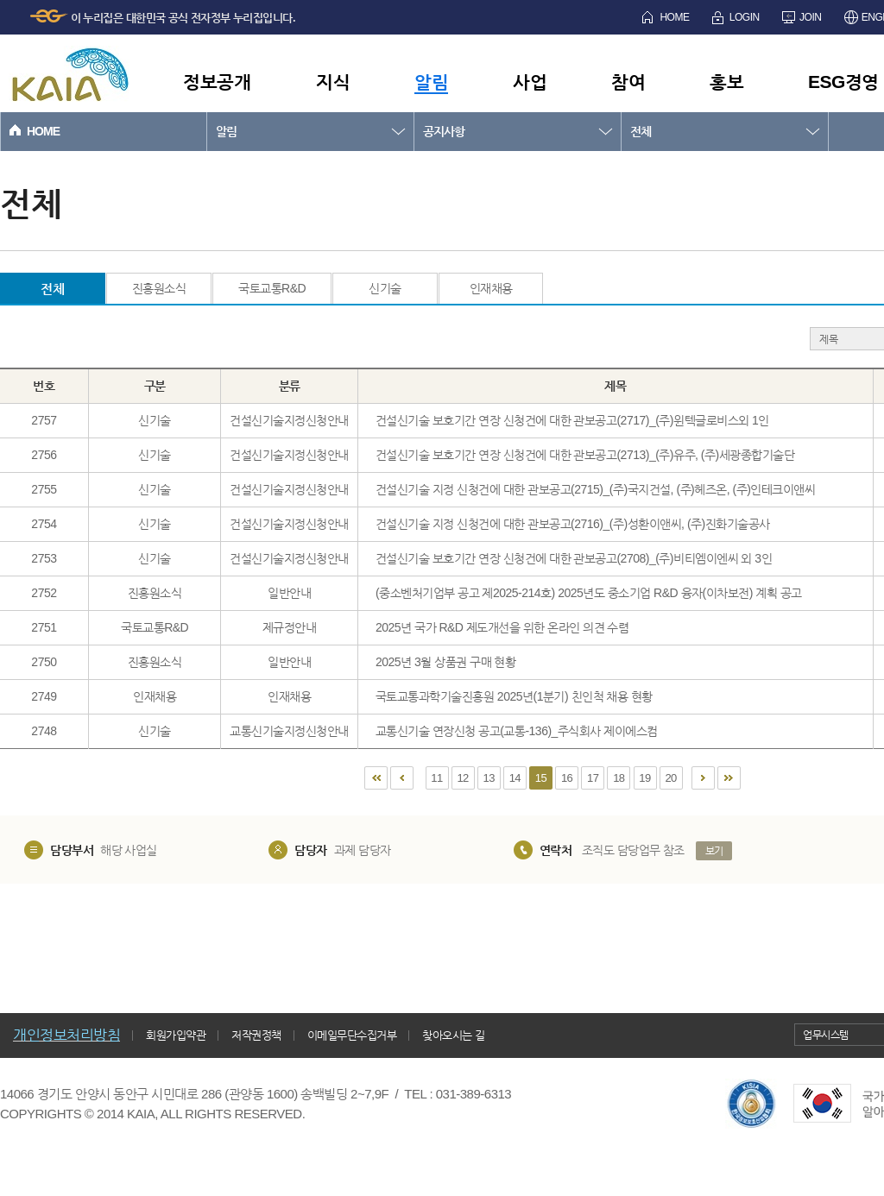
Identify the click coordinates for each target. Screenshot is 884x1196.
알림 (431, 81)
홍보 (726, 81)
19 (644, 777)
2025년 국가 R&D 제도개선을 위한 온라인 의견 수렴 (502, 627)
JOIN (810, 17)
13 (489, 777)
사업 (529, 81)
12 (462, 777)
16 (566, 777)
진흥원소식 (159, 288)
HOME (674, 17)
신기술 (385, 288)
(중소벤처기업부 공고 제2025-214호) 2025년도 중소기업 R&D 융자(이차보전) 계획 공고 (589, 593)
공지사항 (443, 131)
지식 (333, 81)
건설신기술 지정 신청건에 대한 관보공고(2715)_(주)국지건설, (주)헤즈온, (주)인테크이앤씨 (595, 489)
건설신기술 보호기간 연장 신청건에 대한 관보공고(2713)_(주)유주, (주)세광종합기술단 (585, 455)
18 (618, 777)
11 (436, 777)
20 (670, 777)
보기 (714, 851)
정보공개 (216, 81)
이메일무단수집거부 (352, 1035)
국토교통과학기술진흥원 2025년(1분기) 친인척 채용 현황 (514, 696)
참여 (628, 81)
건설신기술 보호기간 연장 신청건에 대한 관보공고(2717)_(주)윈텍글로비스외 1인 (572, 420)
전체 (640, 131)
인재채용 (491, 288)
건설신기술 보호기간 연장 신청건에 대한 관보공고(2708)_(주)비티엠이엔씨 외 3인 (574, 558)
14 (515, 777)
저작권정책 (256, 1035)
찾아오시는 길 (453, 1035)
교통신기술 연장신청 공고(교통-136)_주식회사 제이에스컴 (517, 731)
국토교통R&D (272, 288)
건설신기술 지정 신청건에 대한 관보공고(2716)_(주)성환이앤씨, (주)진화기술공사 (573, 524)
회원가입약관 (175, 1035)
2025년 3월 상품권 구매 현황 (446, 662)
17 (592, 777)
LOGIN (744, 17)
